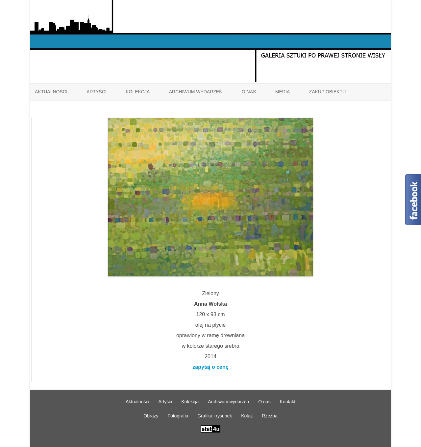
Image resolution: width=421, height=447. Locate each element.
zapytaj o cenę (210, 367)
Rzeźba (269, 415)
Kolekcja (138, 91)
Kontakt (287, 401)
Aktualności (51, 91)
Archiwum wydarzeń (196, 91)
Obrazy (150, 415)
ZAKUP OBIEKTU (327, 91)
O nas (249, 91)
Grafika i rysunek (214, 415)
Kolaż (247, 415)
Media (282, 91)
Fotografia (177, 415)
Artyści (96, 91)
